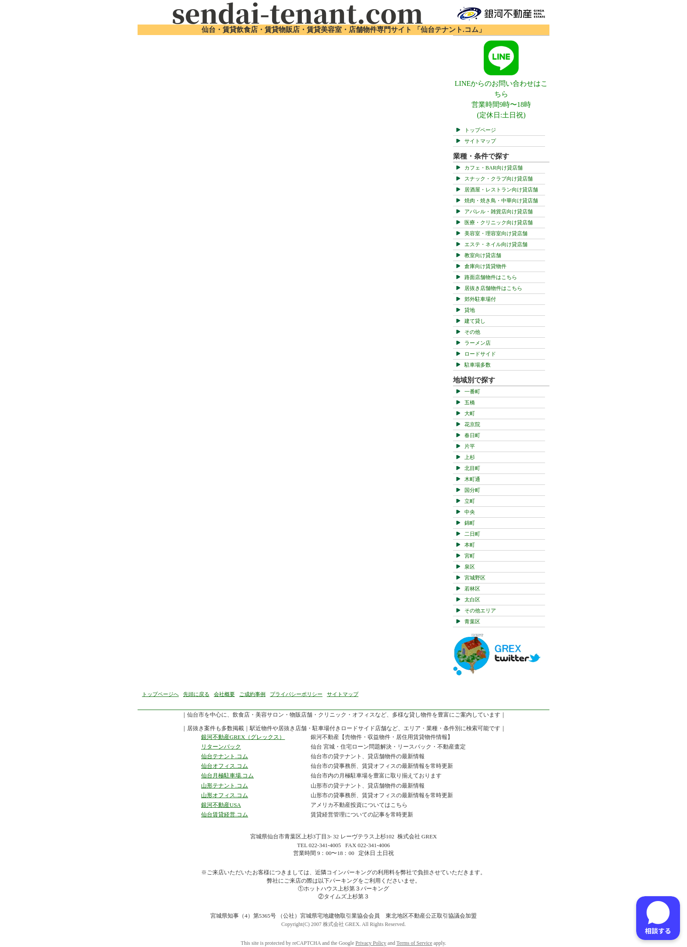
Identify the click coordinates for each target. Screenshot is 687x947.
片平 (469, 446)
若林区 (472, 589)
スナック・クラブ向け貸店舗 (498, 179)
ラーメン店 (477, 343)
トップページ (480, 130)
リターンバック (221, 746)
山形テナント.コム (224, 785)
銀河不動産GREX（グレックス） (243, 737)
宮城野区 (474, 578)
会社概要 (224, 694)
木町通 (472, 479)
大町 (469, 413)
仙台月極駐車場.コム (227, 775)
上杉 (469, 457)
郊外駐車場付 (480, 299)
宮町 (469, 556)
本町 (469, 545)
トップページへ (160, 694)
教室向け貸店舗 (482, 255)
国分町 (472, 490)
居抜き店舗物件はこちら (493, 288)
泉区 (469, 567)
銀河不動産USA (221, 805)
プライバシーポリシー (296, 694)
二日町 (472, 534)
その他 (472, 332)
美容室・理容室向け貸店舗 (496, 233)
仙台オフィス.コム (224, 766)
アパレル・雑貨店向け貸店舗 (498, 211)
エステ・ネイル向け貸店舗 (496, 244)
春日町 (472, 435)
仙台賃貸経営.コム (224, 814)
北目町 (472, 468)
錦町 (469, 523)
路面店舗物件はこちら (490, 277)
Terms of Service (414, 943)
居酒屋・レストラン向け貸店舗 (501, 190)
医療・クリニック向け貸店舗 (498, 222)
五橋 (469, 402)
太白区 (472, 600)
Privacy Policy (370, 943)
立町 (469, 501)
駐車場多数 (477, 365)
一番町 (472, 392)
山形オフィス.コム (224, 795)
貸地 (469, 310)
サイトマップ (480, 141)
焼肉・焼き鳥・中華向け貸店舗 (501, 201)
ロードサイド (480, 354)
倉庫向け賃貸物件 (485, 266)
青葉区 (472, 621)
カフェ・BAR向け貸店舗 (493, 168)
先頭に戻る (196, 694)
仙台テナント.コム (224, 756)
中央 (469, 512)
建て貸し (474, 321)
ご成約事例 (252, 694)
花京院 (472, 424)
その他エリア (480, 611)
